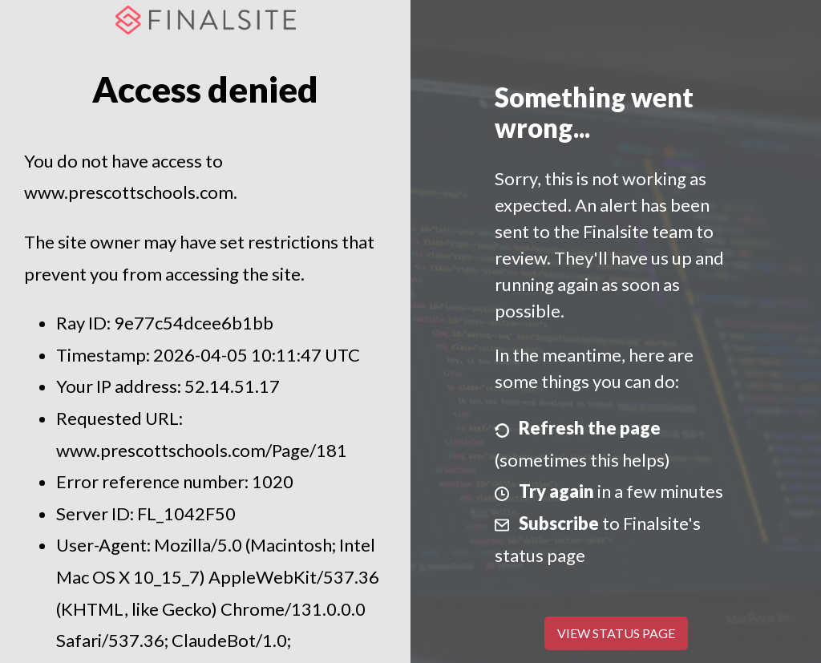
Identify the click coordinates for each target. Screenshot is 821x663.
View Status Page (616, 633)
